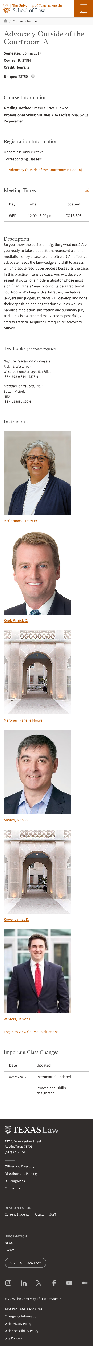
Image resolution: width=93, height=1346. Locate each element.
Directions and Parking (21, 1173)
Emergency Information (21, 1316)
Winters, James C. (37, 975)
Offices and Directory (20, 1166)
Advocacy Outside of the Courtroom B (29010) (45, 170)
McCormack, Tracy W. (37, 477)
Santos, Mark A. (37, 776)
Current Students (17, 1214)
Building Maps (15, 1181)
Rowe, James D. (37, 876)
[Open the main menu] (83, 8)
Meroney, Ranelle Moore (37, 676)
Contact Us (12, 1188)
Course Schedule (25, 21)
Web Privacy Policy (18, 1323)
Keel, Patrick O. (37, 577)
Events (9, 1250)
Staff (52, 1214)
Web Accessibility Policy (22, 1331)
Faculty (39, 1214)
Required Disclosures (23, 1309)
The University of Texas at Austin (38, 1299)
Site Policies (13, 1338)
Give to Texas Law (25, 1262)
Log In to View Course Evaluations (31, 1031)
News (9, 1243)
